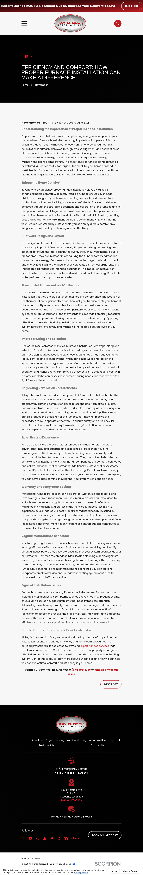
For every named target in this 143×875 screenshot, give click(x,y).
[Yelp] (37, 838)
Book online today (105, 835)
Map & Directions (71, 800)
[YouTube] (30, 838)
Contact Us (97, 745)
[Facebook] (23, 838)
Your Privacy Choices (62, 864)
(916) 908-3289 (81, 669)
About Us (37, 740)
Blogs (49, 740)
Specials (116, 740)
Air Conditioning (76, 740)
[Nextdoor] (66, 838)
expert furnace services (94, 646)
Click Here (131, 6)
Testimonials (46, 745)
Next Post (111, 684)
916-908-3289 (71, 772)
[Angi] (44, 838)
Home (25, 740)
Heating (59, 740)
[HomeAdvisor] (51, 838)
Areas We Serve (98, 740)
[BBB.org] (59, 838)
